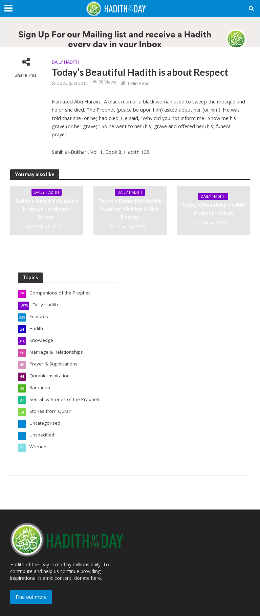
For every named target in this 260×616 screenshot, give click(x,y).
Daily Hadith (65, 62)
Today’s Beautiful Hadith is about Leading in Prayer (46, 209)
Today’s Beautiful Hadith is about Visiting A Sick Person (129, 209)
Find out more (31, 592)
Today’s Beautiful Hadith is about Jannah (213, 209)
